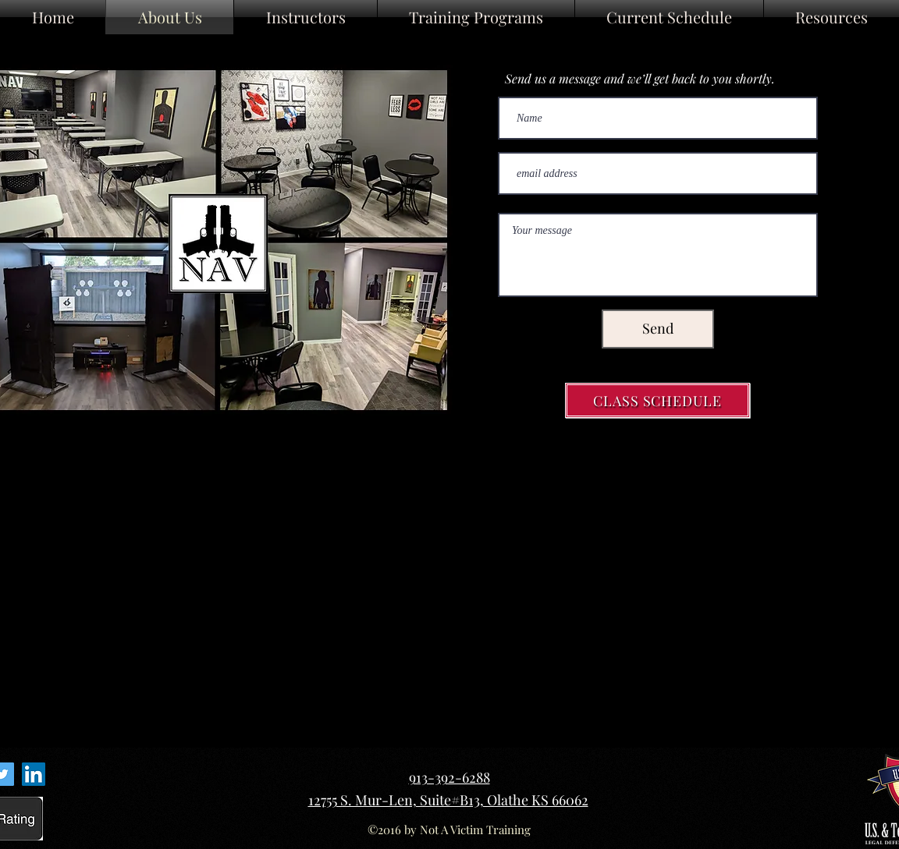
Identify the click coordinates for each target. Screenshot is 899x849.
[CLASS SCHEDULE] (657, 400)
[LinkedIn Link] (33, 774)
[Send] (658, 329)
